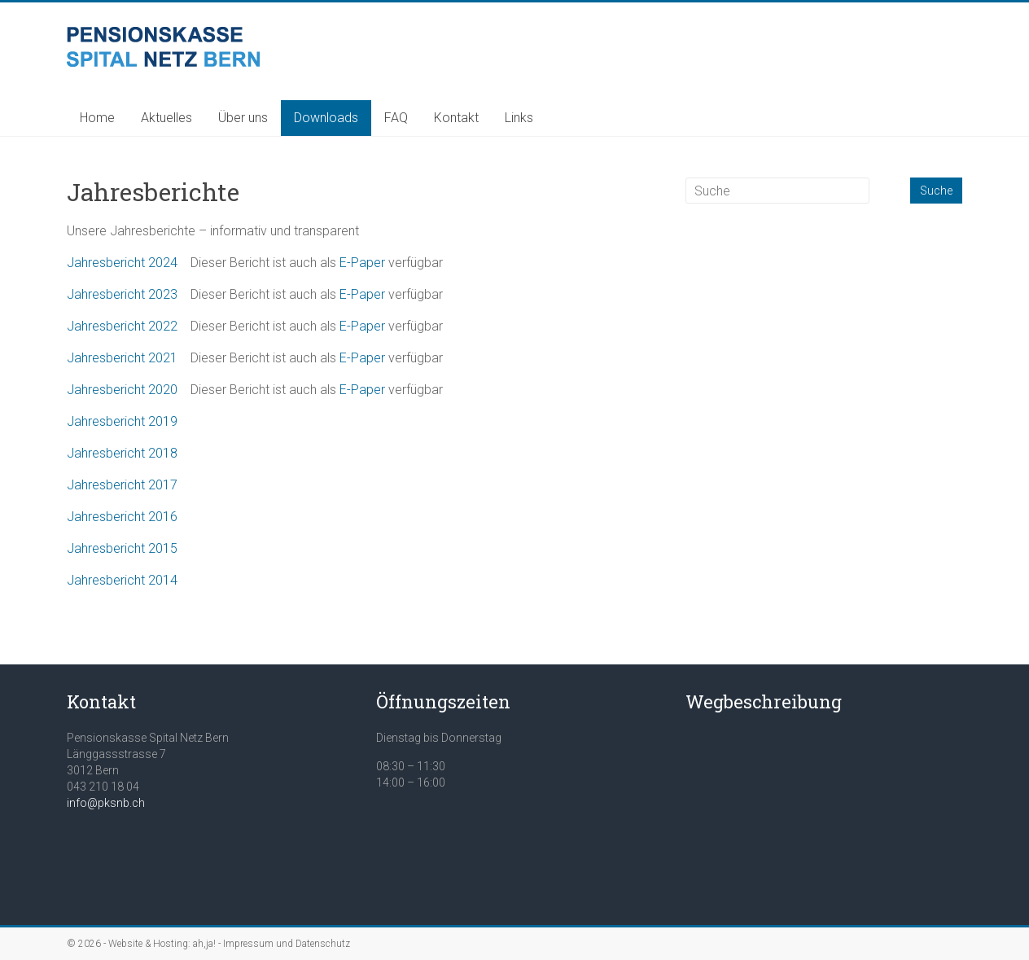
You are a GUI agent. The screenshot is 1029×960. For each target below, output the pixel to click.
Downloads (326, 117)
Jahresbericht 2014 (122, 580)
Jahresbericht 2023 (122, 294)
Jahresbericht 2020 (122, 389)
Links (519, 117)
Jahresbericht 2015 (122, 548)
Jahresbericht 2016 (122, 516)
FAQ (396, 117)
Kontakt (456, 117)
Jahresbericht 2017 (122, 485)
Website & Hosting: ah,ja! (162, 943)
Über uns (243, 117)
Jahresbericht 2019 (122, 421)
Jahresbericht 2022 (122, 326)
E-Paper (362, 262)
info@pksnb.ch (106, 802)
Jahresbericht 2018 (122, 453)
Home (97, 117)
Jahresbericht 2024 (122, 262)
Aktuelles (166, 117)
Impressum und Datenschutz (286, 943)
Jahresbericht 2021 (122, 358)
